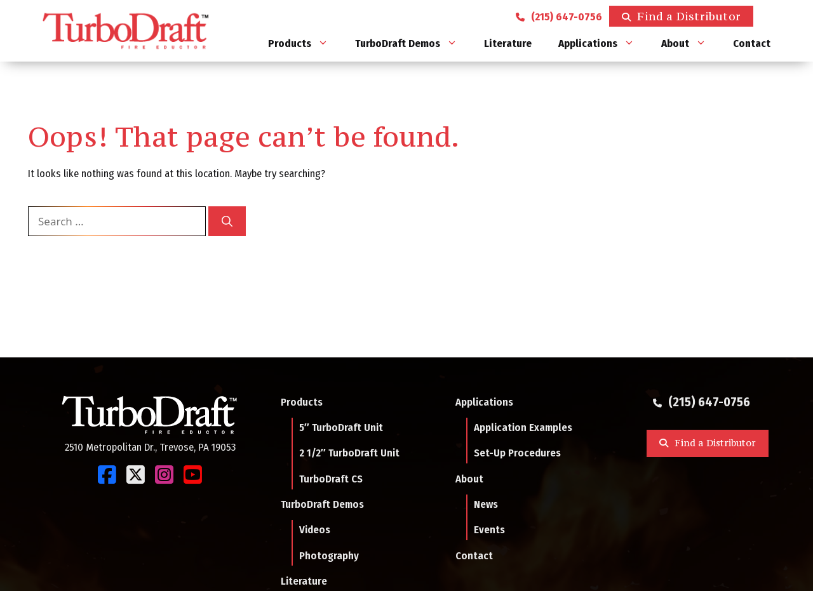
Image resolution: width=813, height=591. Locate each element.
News (486, 504)
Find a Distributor (689, 16)
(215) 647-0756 (561, 16)
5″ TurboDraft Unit (341, 427)
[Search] (227, 221)
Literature (508, 43)
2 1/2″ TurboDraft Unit (349, 452)
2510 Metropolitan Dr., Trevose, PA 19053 (150, 447)
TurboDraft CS (331, 478)
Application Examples (523, 427)
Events (489, 529)
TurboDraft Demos (413, 43)
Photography (329, 555)
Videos (314, 529)
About (690, 43)
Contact (751, 43)
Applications (603, 43)
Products (305, 43)
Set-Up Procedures (517, 452)
